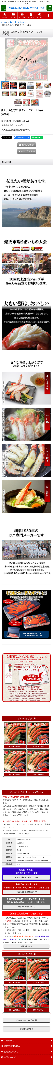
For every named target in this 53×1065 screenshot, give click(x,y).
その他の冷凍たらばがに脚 (26, 1020)
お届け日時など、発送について (26, 877)
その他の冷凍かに (26, 1029)
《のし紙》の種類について (26, 892)
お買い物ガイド (26, 946)
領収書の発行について (26, 907)
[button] (3, 8)
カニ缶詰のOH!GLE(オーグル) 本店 (26, 8)
